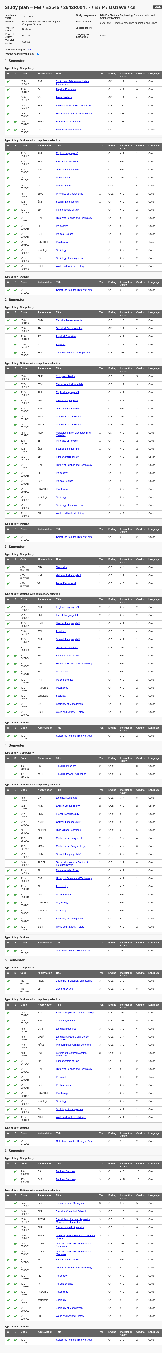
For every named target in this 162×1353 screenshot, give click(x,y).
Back (158, 6)
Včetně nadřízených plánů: (20, 54)
